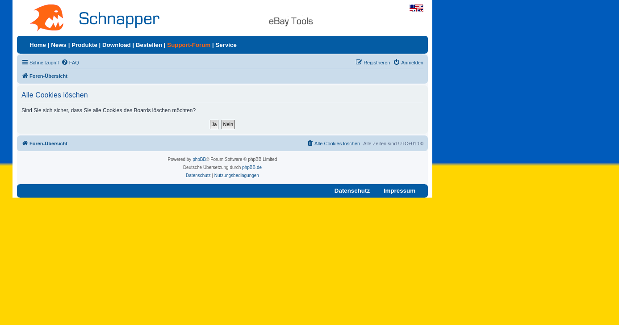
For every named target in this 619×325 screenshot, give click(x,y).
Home (37, 45)
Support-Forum (188, 45)
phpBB (199, 159)
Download (116, 45)
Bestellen (149, 45)
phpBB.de (252, 167)
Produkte (84, 45)
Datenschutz (352, 190)
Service (225, 45)
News (59, 45)
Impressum (399, 190)
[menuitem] (70, 62)
